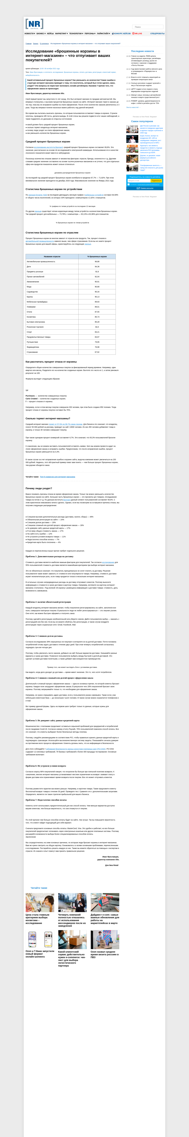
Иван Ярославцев (36, 72)
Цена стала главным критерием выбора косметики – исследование (37, 918)
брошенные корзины (71, 72)
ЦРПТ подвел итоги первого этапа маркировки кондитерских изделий (144, 90)
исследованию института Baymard (48, 147)
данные (88, 244)
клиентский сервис (109, 72)
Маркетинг (61, 33)
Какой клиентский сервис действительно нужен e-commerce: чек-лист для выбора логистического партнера (71, 959)
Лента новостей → (133, 107)
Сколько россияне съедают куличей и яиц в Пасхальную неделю (145, 84)
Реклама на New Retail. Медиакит (145, 117)
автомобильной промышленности (40, 241)
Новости (30, 33)
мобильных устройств (94, 195)
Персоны (90, 33)
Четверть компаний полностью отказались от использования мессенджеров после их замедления (72, 920)
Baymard (66, 500)
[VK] (139, 20)
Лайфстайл (103, 33)
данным (38, 211)
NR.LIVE (137, 33)
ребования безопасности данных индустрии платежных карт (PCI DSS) (76, 749)
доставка (88, 72)
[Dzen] (147, 20)
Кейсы (50, 34)
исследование (58, 72)
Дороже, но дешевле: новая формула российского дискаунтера (150, 158)
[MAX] (143, 20)
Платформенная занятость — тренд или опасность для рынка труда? (151, 168)
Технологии (76, 33)
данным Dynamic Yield (37, 195)
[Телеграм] (134, 20)
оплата (81, 72)
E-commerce (44, 43)
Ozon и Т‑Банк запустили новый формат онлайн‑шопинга (40, 954)
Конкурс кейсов (121, 33)
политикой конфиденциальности (148, 184)
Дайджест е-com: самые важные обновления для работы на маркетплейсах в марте (105, 918)
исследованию (108, 562)
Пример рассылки (146, 188)
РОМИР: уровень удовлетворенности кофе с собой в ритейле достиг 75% (145, 102)
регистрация (97, 72)
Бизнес (41, 33)
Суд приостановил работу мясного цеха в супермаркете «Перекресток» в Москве (146, 71)
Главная (29, 43)
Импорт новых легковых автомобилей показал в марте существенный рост (146, 96)
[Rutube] (156, 20)
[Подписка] (160, 20)
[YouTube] (152, 20)
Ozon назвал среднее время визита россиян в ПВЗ (105, 955)
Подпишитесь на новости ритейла (145, 177)
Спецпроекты (157, 34)
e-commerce (47, 72)
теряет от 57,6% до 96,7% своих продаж (65, 424)
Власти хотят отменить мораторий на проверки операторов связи (145, 78)
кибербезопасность (32, 75)
